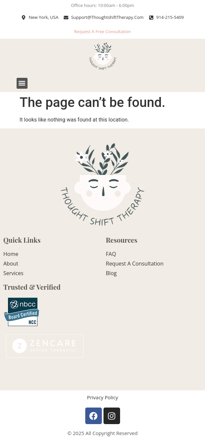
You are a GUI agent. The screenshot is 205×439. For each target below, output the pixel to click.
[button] (22, 83)
